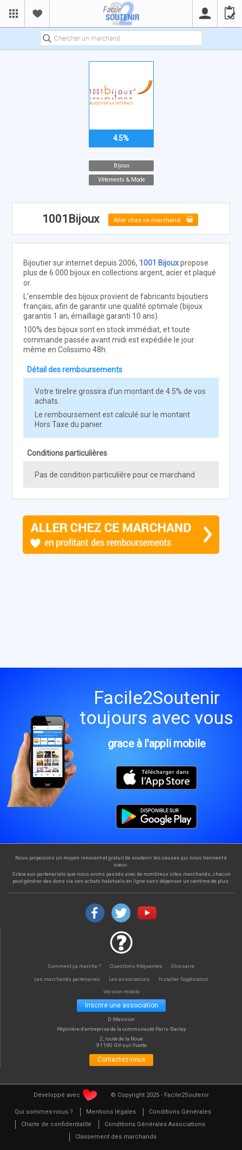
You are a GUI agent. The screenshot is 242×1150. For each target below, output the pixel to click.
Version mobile (121, 991)
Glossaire (185, 967)
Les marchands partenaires (63, 979)
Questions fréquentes (136, 967)
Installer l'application (187, 979)
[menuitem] (44, 1115)
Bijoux (121, 165)
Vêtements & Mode (121, 179)
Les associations (130, 979)
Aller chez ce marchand (153, 219)
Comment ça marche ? (73, 967)
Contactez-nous (121, 1062)
